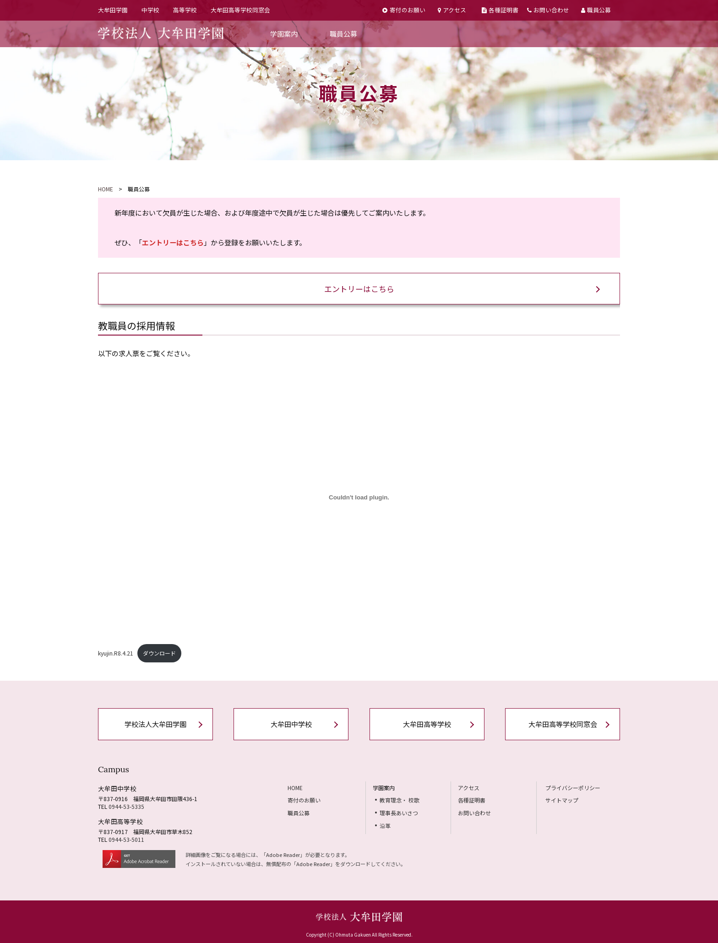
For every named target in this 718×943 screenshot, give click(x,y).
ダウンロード (159, 653)
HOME (105, 189)
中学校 (150, 9)
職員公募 (596, 9)
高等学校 (185, 9)
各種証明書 (500, 9)
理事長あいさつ (399, 813)
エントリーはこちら (359, 288)
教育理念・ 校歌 (399, 800)
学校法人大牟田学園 (155, 724)
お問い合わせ (548, 9)
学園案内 (284, 33)
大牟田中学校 (291, 724)
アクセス (452, 9)
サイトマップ (561, 800)
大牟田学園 (113, 9)
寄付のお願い (403, 9)
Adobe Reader (283, 854)
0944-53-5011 (126, 839)
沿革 (385, 825)
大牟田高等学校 (427, 724)
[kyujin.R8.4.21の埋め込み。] (359, 497)
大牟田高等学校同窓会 (240, 9)
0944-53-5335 (126, 806)
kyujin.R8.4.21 (115, 653)
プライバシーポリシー (572, 787)
